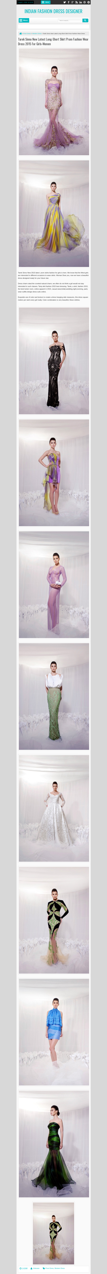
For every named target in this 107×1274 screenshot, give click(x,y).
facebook (69, 2)
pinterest (89, 2)
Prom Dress (50, 1268)
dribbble (85, 2)
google (73, 2)
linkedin (81, 2)
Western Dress (60, 1268)
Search (85, 20)
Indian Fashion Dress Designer (53, 11)
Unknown (36, 1268)
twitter (65, 2)
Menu (47, 2)
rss (77, 2)
